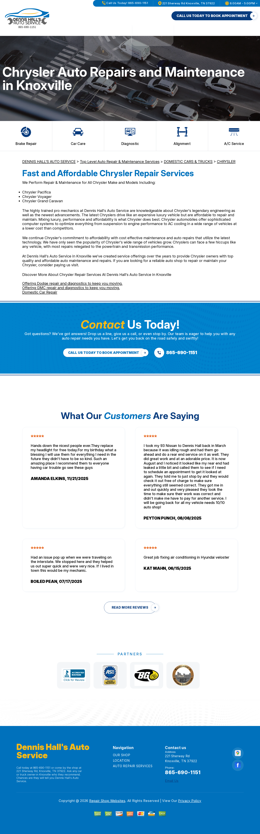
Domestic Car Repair (39, 292)
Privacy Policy (189, 801)
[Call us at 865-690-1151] (175, 353)
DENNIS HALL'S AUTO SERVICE (49, 161)
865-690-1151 (42, 767)
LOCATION (116, 15)
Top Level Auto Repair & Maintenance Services (120, 161)
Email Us (171, 780)
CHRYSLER (226, 161)
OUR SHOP (92, 15)
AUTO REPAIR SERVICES (149, 15)
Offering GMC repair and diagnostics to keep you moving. (71, 288)
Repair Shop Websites (107, 801)
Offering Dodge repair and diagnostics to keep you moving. (72, 283)
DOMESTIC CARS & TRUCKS (188, 161)
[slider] (37, 436)
